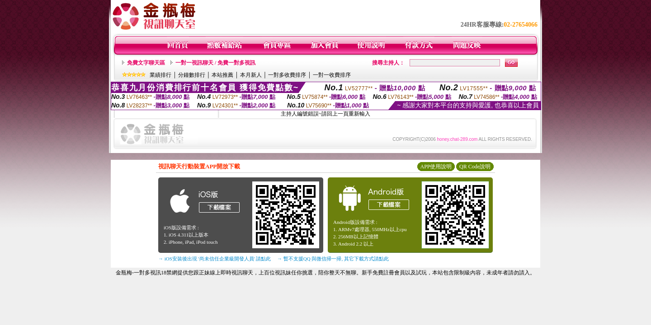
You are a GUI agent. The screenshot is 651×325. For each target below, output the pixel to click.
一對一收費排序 (332, 75)
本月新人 (251, 75)
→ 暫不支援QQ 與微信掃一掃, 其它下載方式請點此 (333, 258)
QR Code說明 (475, 166)
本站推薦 (222, 75)
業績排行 (160, 75)
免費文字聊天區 (146, 63)
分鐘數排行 (191, 75)
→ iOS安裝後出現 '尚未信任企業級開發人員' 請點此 (214, 258)
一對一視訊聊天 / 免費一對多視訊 (215, 63)
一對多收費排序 (287, 75)
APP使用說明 (436, 166)
